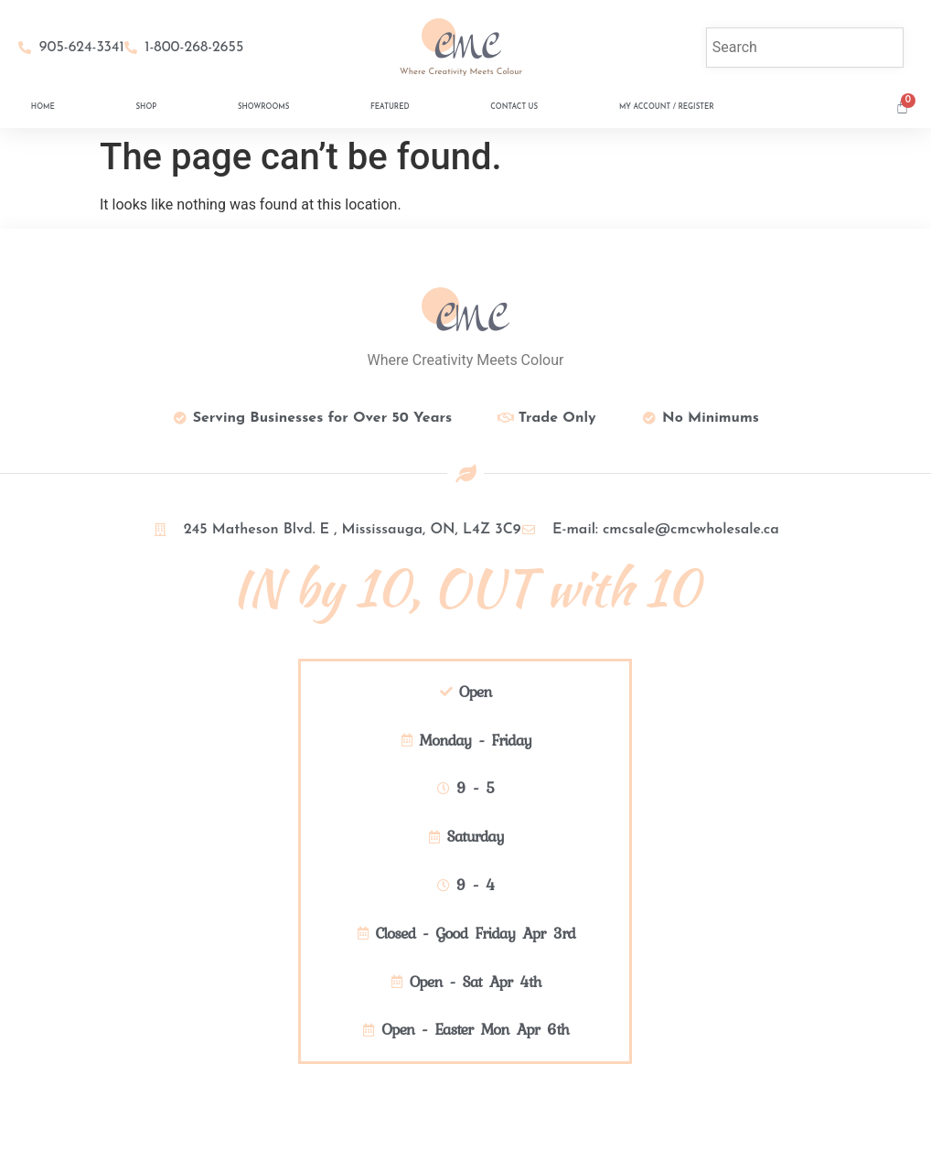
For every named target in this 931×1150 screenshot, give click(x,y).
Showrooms (264, 107)
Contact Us (514, 107)
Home (43, 107)
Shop (145, 107)
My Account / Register (666, 107)
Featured (389, 107)
